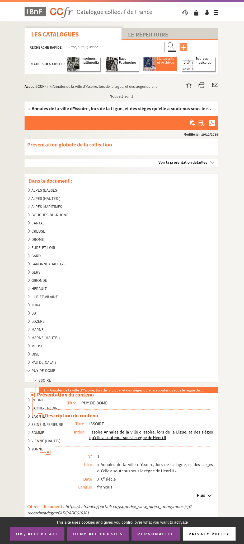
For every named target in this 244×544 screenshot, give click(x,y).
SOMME (37, 432)
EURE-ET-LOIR (43, 247)
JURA (35, 304)
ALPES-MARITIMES (46, 206)
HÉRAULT (39, 288)
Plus (201, 495)
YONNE (37, 448)
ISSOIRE (44, 380)
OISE (35, 354)
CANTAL (37, 222)
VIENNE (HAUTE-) (45, 440)
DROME (37, 239)
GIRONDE (39, 280)
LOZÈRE (38, 321)
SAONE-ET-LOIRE (45, 408)
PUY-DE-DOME (43, 370)
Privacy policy (209, 533)
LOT (34, 313)
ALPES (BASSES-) (45, 190)
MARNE (37, 329)
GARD (36, 255)
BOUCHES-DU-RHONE (49, 214)
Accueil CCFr (35, 86)
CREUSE (38, 231)
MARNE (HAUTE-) (45, 337)
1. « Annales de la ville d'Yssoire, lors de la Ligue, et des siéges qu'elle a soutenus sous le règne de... (123, 390)
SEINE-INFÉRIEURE (47, 424)
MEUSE (37, 345)
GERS (35, 272)
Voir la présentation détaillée (183, 162)
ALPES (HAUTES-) (45, 198)
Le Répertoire (148, 34)
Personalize (155, 533)
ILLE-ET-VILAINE (44, 296)
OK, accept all (37, 533)
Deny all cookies (98, 533)
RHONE (37, 399)
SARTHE (38, 416)
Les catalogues (55, 34)
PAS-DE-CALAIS (44, 362)
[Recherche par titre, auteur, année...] (116, 47)
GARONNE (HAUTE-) (48, 263)
